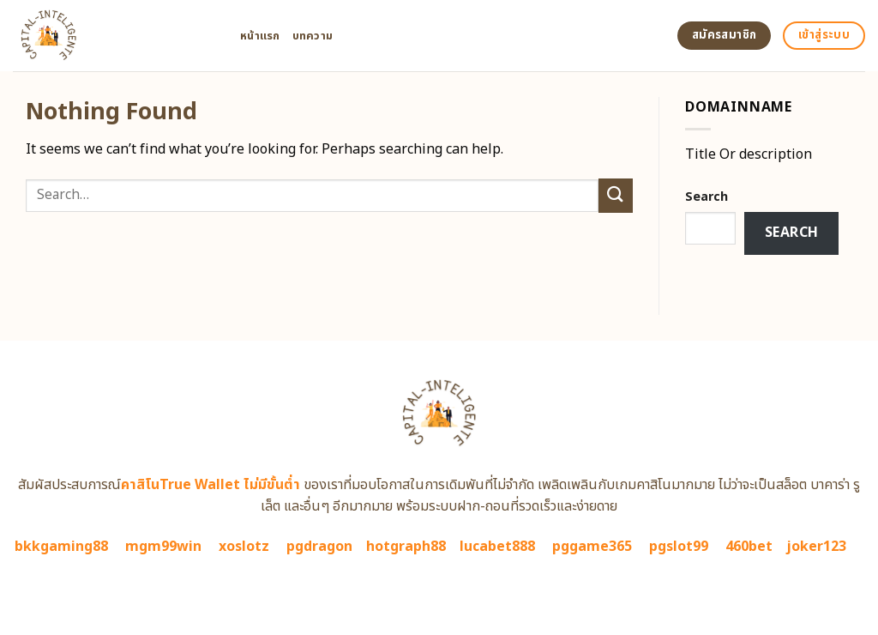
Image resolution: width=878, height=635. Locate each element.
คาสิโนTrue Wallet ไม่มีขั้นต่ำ (210, 485)
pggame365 (592, 546)
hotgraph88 (406, 546)
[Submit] (615, 195)
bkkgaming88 (61, 546)
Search (706, 197)
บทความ (313, 36)
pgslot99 (678, 546)
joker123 (816, 546)
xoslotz (244, 546)
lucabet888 (497, 546)
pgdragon (319, 546)
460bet (749, 546)
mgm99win (163, 546)
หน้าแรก (260, 36)
